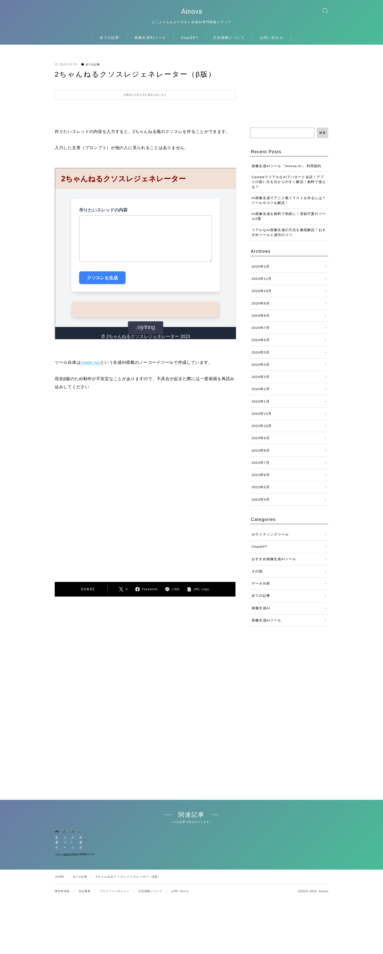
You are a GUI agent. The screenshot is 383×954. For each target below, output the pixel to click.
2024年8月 (261, 320)
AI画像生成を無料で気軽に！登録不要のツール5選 (289, 220)
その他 (257, 576)
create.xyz (91, 367)
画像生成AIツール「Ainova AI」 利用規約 (286, 170)
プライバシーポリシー (118, 928)
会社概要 (86, 928)
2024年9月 (261, 307)
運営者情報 (63, 928)
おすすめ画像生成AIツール (274, 563)
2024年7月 (261, 332)
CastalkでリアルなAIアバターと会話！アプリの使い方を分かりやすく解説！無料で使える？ (289, 186)
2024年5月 (261, 356)
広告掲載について (229, 42)
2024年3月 (261, 381)
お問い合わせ (271, 42)
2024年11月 (262, 283)
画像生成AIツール (150, 42)
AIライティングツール (270, 539)
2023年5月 (261, 491)
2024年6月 (261, 344)
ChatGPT (190, 42)
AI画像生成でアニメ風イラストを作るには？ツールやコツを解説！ (289, 205)
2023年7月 (261, 467)
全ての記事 (109, 42)
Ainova (191, 14)
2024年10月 (262, 295)
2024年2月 (261, 393)
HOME (60, 914)
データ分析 (261, 588)
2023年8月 (261, 455)
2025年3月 (261, 271)
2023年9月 (261, 442)
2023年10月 (262, 430)
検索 (322, 136)
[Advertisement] (105, 503)
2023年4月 (261, 504)
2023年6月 (261, 479)
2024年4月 (261, 369)
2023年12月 (262, 418)
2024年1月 (261, 405)
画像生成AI (261, 612)
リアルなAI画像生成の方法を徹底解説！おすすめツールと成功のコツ (289, 237)
